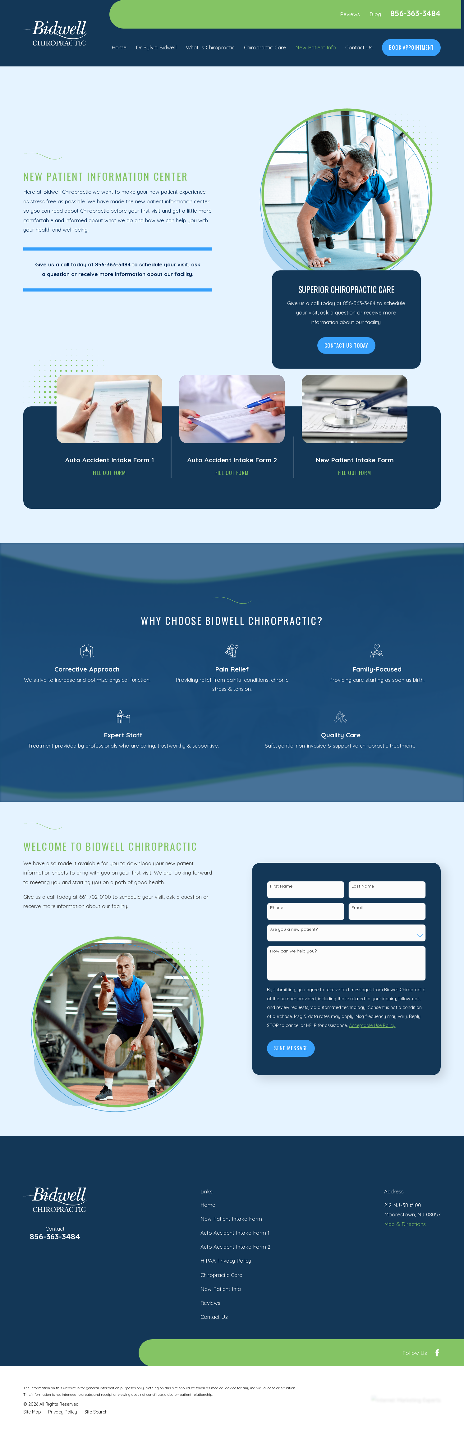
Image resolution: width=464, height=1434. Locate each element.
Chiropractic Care (221, 1275)
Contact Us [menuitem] (359, 47)
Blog (375, 14)
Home (207, 1204)
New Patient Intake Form (231, 1218)
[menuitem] (32, 1412)
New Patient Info (220, 1289)
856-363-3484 (415, 13)
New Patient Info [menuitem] (315, 47)
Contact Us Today (346, 345)
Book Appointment (411, 47)
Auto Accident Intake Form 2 (235, 1246)
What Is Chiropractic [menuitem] (210, 47)
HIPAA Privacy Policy (225, 1260)
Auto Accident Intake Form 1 (234, 1232)
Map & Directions (405, 1224)
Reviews (350, 14)
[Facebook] (437, 1353)
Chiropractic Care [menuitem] (265, 47)
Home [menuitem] (119, 47)
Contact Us (214, 1317)
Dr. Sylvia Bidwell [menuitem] (156, 47)
